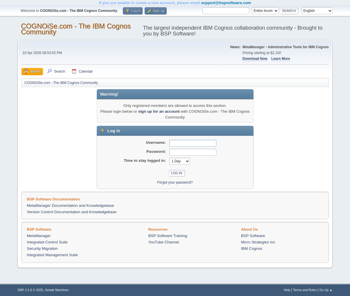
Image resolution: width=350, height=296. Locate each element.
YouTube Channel (163, 242)
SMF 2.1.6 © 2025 (30, 290)
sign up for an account (159, 111)
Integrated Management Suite (52, 255)
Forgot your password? (175, 182)
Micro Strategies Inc (258, 242)
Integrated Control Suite (47, 242)
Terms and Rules (305, 290)
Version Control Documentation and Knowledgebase (71, 212)
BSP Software (253, 236)
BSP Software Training (167, 236)
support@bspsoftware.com (226, 3)
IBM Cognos (251, 248)
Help (287, 290)
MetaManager (39, 236)
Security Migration (42, 248)
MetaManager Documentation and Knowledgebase (70, 205)
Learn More (280, 59)
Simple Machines (57, 290)
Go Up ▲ (326, 290)
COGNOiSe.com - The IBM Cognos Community (76, 29)
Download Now (255, 59)
